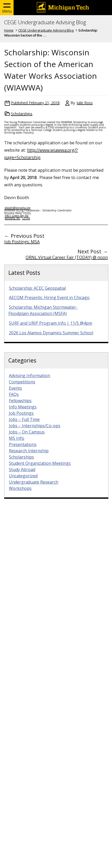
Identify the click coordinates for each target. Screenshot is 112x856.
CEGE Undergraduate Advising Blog (45, 22)
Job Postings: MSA (22, 242)
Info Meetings (23, 407)
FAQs (14, 394)
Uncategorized (23, 476)
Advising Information (29, 375)
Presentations (23, 444)
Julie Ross (84, 102)
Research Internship (29, 451)
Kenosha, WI (12, 218)
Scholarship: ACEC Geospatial (37, 288)
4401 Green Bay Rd (16, 215)
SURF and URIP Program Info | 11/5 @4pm (50, 323)
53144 (26, 218)
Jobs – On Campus (27, 432)
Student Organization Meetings (40, 463)
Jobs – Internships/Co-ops (34, 426)
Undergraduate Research (33, 482)
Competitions (22, 382)
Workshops (20, 488)
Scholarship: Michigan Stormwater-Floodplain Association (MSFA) (43, 310)
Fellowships (20, 400)
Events (15, 388)
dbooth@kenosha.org (18, 208)
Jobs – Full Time (24, 419)
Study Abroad (22, 469)
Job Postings (21, 413)
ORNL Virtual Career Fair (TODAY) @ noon (67, 257)
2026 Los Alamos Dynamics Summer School (51, 333)
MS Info (16, 438)
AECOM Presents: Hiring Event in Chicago (49, 297)
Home (9, 30)
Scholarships (21, 113)
